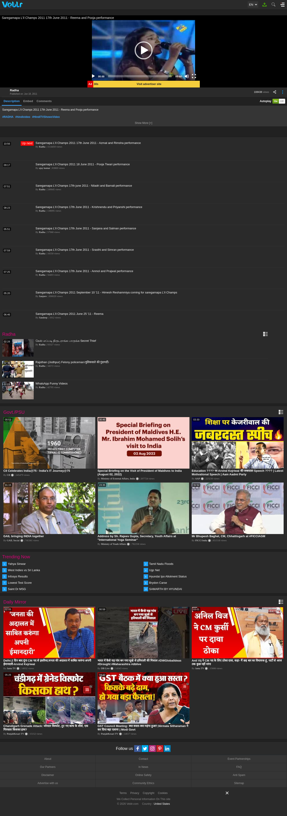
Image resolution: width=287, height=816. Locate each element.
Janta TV (11, 668)
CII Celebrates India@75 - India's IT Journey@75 (36, 470)
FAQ (239, 767)
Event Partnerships (239, 758)
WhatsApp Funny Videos (52, 383)
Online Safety (143, 775)
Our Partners (48, 767)
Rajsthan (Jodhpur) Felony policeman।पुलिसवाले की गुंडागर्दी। (72, 362)
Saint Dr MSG (17, 589)
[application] (143, 50)
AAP (197, 478)
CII (8, 475)
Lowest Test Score (20, 582)
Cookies (163, 793)
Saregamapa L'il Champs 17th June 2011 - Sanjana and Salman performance (86, 228)
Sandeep (43, 317)
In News (143, 767)
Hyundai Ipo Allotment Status (168, 576)
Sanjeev (43, 296)
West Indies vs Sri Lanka (24, 570)
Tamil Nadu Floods (161, 564)
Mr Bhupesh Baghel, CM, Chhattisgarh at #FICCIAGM (228, 536)
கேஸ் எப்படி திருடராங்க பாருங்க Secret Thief (66, 340)
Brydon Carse (158, 582)
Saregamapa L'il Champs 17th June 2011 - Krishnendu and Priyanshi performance (89, 207)
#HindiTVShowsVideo (46, 116)
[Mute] (187, 76)
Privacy (134, 793)
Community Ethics (143, 783)
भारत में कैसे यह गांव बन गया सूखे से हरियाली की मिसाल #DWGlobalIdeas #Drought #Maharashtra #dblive (139, 662)
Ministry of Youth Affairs (113, 544)
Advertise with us (48, 783)
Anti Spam (239, 775)
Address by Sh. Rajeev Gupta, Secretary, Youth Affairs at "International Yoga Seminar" (137, 537)
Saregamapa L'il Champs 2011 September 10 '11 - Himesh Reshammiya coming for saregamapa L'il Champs (106, 292)
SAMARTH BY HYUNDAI (165, 589)
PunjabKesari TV (15, 733)
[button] (144, 50)
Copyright (148, 793)
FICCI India (201, 540)
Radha (14, 90)
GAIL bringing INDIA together (23, 536)
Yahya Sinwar (17, 564)
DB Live (105, 668)
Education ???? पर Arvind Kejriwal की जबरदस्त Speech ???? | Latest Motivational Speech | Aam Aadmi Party (237, 472)
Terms (123, 793)
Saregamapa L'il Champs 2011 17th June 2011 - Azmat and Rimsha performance (88, 143)
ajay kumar (44, 168)
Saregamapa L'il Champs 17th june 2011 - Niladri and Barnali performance (84, 185)
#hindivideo (22, 116)
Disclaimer (47, 775)
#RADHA (7, 116)
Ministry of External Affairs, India (118, 478)
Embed (28, 101)
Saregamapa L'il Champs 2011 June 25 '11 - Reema (69, 313)
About (47, 758)
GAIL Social (13, 540)
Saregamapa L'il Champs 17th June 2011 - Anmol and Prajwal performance (84, 271)
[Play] (93, 76)
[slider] (140, 76)
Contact (143, 758)
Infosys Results (18, 576)
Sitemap (239, 783)
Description (12, 101)
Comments (44, 101)
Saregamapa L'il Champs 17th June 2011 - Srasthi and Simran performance (85, 249)
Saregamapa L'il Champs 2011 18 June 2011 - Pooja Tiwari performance (83, 164)
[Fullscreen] (194, 76)
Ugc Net (154, 570)
